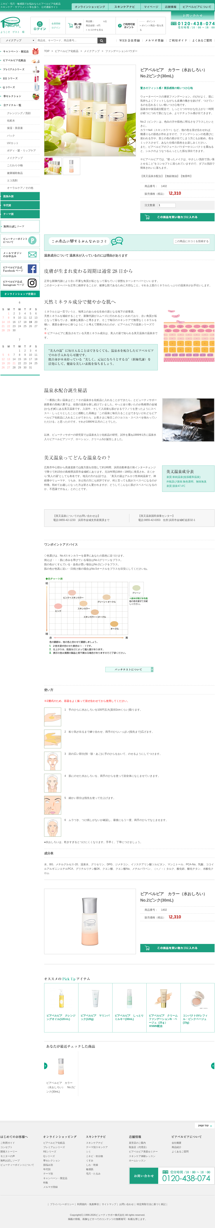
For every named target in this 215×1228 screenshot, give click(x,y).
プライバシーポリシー (62, 1204)
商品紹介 (176, 1147)
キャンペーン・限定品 (55, 1178)
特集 (45, 1182)
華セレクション (51, 1160)
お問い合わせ (126, 1204)
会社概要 (176, 1142)
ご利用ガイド (7, 1142)
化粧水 (11, 120)
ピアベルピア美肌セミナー (143, 1151)
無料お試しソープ (10, 1160)
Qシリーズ (49, 1156)
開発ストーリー (8, 1151)
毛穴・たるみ (93, 1173)
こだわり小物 (15, 165)
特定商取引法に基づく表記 (151, 1204)
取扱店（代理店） (138, 1147)
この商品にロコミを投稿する (192, 241)
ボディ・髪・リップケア (21, 150)
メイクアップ (15, 158)
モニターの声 (7, 1156)
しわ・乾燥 (92, 1165)
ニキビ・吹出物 (94, 1156)
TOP (46, 51)
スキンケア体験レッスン (142, 1156)
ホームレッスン (137, 1160)
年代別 (46, 1169)
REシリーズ (49, 1151)
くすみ (89, 1160)
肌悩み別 (48, 1165)
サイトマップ (109, 1204)
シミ (88, 1151)
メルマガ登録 (50, 1187)
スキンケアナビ (94, 1142)
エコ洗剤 (12, 180)
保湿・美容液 (15, 128)
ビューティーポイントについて (17, 1165)
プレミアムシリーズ (54, 1147)
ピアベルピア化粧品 (66, 51)
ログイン (56, 27)
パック (11, 135)
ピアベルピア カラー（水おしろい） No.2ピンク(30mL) (60, 1087)
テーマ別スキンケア (97, 1147)
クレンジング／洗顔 (19, 113)
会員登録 (56, 23)
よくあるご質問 (180, 1151)
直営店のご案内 (137, 1142)
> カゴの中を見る (94, 30)
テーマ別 (48, 1173)
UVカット (13, 143)
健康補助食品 (15, 173)
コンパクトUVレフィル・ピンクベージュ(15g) (195, 1019)
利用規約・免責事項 (88, 1204)
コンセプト (6, 1147)
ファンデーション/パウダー (121, 51)
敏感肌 (89, 1169)
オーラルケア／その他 (20, 187)
